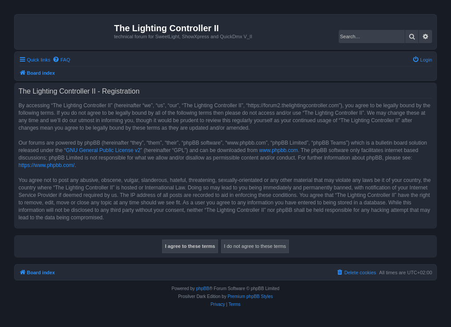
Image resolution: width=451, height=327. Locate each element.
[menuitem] (61, 59)
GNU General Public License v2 (103, 150)
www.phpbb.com (278, 150)
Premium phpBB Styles (250, 296)
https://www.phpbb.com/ (46, 165)
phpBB (202, 288)
